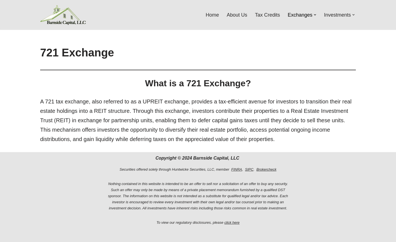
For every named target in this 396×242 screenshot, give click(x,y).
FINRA (236, 169)
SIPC (249, 169)
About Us (237, 15)
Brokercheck (266, 169)
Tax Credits (267, 15)
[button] (315, 15)
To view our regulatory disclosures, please (198, 222)
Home (212, 15)
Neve (45, 235)
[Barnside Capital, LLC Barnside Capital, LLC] (63, 15)
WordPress (90, 235)
